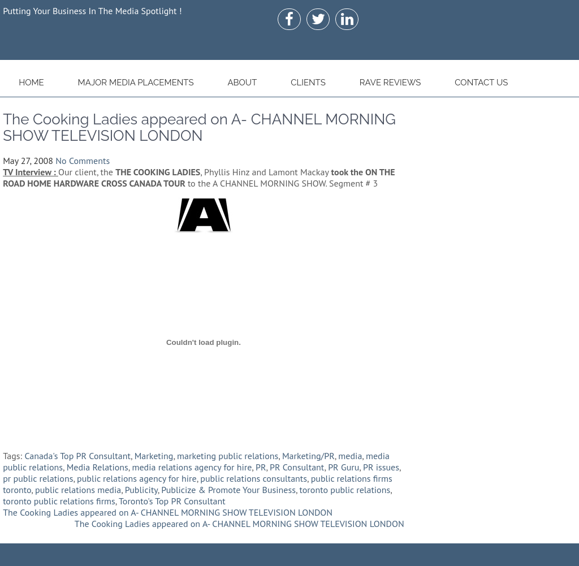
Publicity (141, 489)
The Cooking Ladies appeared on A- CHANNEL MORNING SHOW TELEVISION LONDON (167, 512)
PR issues (381, 467)
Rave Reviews (390, 82)
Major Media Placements (136, 82)
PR (261, 467)
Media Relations (97, 467)
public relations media (78, 489)
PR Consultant (297, 467)
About (242, 82)
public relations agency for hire (137, 478)
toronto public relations (345, 489)
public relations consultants (253, 478)
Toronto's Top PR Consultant (172, 501)
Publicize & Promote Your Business (228, 489)
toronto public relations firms (59, 501)
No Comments (82, 160)
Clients (308, 82)
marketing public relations (227, 455)
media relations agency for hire (192, 467)
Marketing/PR (308, 455)
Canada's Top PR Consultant (77, 455)
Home (31, 82)
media (350, 455)
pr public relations (38, 478)
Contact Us (481, 82)
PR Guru (343, 467)
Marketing (154, 455)
